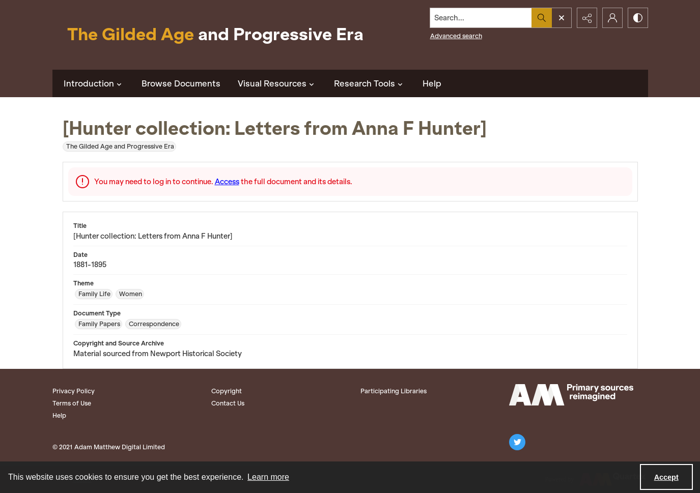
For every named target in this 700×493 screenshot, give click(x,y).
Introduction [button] (94, 83)
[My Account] (612, 17)
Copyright (226, 391)
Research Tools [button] (369, 83)
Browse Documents (181, 83)
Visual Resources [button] (277, 83)
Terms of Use (71, 403)
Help (432, 83)
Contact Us (227, 403)
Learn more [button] (268, 477)
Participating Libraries (393, 391)
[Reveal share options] (587, 17)
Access (227, 181)
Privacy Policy (73, 391)
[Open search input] (561, 17)
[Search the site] (480, 17)
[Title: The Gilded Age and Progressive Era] (215, 34)
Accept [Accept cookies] (666, 477)
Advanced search (456, 36)
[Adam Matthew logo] (571, 394)
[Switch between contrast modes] (638, 17)
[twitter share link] (517, 442)
